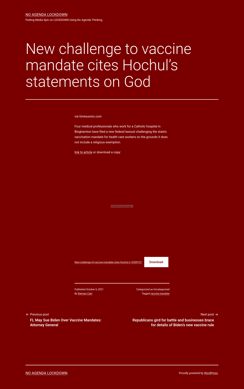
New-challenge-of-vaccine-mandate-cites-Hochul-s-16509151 (108, 262)
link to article (83, 152)
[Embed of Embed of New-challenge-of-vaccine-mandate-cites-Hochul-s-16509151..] (122, 206)
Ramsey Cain (85, 293)
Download (156, 262)
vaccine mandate (160, 293)
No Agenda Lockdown (46, 14)
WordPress (211, 373)
